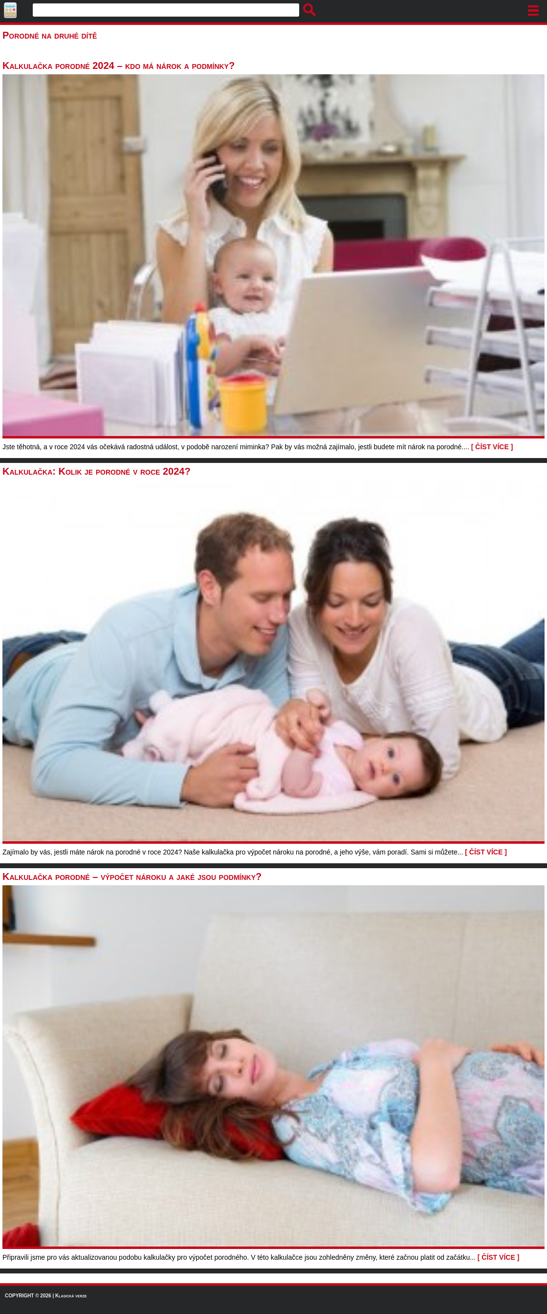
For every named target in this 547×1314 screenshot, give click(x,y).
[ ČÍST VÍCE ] (492, 447)
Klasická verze (71, 1295)
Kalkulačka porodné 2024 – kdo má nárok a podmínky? (118, 65)
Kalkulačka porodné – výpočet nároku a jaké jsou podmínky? (132, 876)
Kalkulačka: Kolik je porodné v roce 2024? (96, 471)
